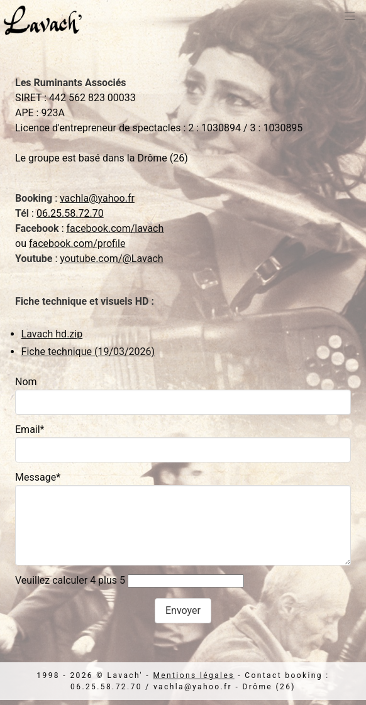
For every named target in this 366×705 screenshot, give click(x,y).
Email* (30, 429)
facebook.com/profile (77, 243)
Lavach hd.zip (52, 334)
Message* (37, 477)
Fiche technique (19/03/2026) (88, 352)
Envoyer (183, 610)
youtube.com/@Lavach (111, 259)
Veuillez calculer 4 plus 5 (70, 580)
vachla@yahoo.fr (97, 198)
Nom (26, 382)
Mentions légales (193, 675)
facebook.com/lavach (115, 228)
